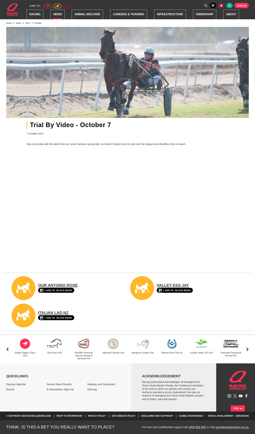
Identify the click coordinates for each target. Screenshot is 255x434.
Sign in (241, 5)
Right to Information (69, 416)
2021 (27, 23)
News (57, 14)
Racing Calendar (16, 384)
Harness (57, 6)
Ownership (204, 14)
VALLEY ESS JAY (173, 285)
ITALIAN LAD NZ (53, 312)
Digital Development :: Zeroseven (228, 416)
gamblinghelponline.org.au (232, 427)
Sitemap (92, 389)
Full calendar (229, 5)
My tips (221, 5)
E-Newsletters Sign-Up (60, 389)
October (38, 23)
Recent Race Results (59, 384)
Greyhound (67, 6)
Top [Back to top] (237, 408)
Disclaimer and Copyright (157, 416)
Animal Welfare (87, 14)
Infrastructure (170, 14)
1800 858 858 (197, 427)
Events (10, 389)
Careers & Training (128, 14)
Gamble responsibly (191, 416)
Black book (213, 5)
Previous (7, 349)
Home (12, 9)
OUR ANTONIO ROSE (58, 285)
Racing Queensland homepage (238, 380)
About (231, 14)
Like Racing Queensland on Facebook (246, 396)
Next (247, 349)
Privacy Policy (97, 416)
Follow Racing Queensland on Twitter (235, 396)
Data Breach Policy (123, 416)
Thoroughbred (47, 6)
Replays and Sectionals (101, 384)
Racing (35, 14)
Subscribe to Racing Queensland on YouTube (240, 396)
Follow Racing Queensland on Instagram (229, 396)
